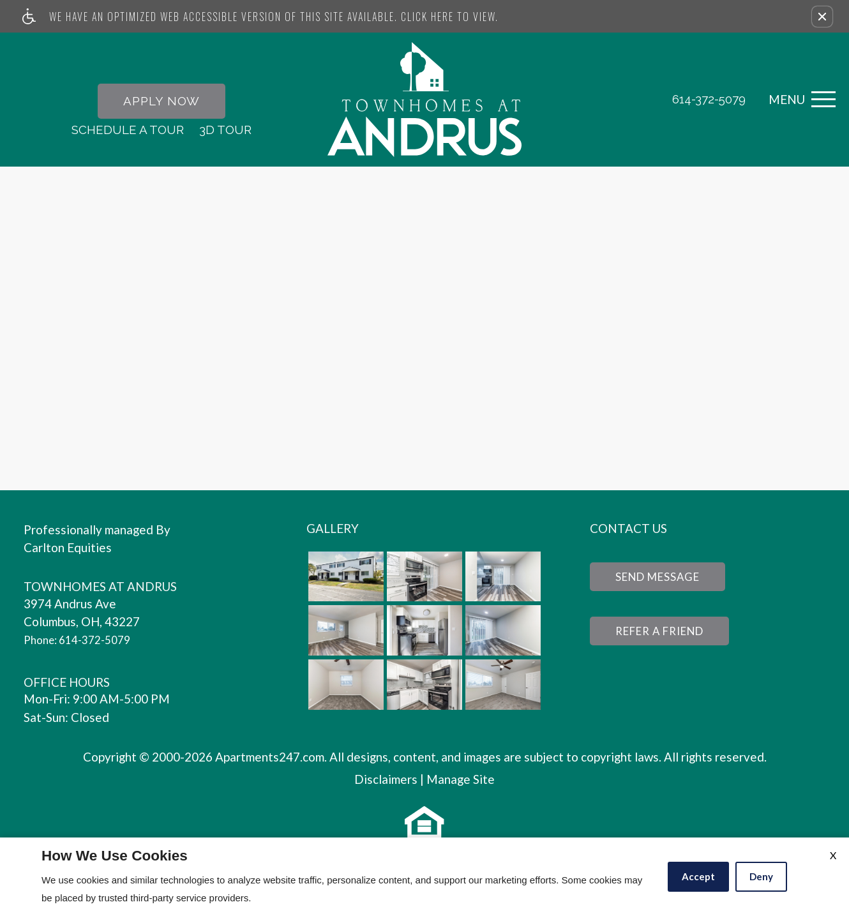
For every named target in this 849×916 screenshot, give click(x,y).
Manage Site (460, 781)
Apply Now (161, 101)
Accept (698, 876)
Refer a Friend (667, 635)
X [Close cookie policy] (833, 855)
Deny (761, 876)
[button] (822, 16)
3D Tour (225, 130)
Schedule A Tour (127, 130)
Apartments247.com (269, 758)
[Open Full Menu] (798, 100)
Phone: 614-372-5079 (83, 641)
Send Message (664, 579)
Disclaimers (385, 781)
